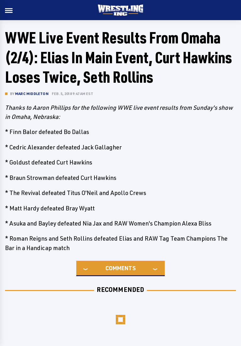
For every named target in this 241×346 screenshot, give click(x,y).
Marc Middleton (32, 93)
